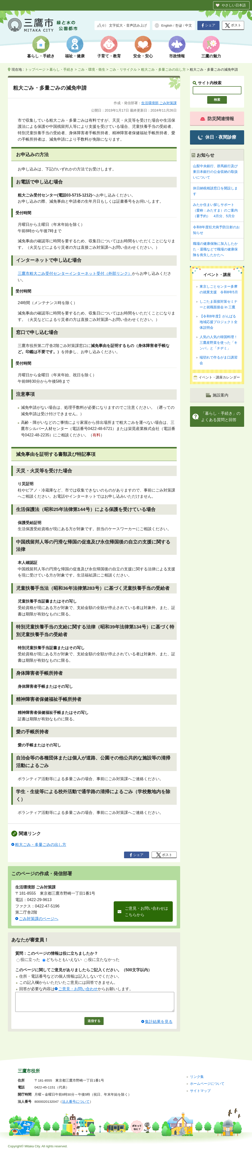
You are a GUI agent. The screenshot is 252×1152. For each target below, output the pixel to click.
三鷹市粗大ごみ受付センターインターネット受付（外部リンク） (75, 273)
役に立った (28, 959)
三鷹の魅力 (211, 56)
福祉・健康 (75, 56)
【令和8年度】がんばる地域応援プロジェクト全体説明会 (218, 321)
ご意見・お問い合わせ (78, 989)
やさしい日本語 (234, 5)
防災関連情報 (217, 118)
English (166, 25)
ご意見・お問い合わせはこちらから (146, 911)
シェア (208, 25)
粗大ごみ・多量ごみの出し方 (163, 69)
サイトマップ (200, 1091)
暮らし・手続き (41, 56)
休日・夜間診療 (217, 137)
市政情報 (177, 56)
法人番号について (76, 1101)
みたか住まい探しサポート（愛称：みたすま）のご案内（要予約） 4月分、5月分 (215, 210)
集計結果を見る (159, 1025)
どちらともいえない (62, 959)
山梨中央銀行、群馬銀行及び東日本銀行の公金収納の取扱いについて (215, 171)
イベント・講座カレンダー (219, 377)
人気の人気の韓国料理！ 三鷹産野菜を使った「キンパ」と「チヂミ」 (218, 342)
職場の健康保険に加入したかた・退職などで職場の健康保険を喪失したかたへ (215, 249)
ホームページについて (207, 1084)
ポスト (233, 25)
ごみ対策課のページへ (38, 919)
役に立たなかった (102, 959)
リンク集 (197, 1077)
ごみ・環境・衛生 (91, 69)
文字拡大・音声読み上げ (128, 25)
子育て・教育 (109, 56)
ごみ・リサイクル (123, 69)
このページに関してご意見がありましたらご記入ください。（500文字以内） (83, 970)
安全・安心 (143, 56)
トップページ (35, 69)
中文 (188, 25)
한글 (178, 25)
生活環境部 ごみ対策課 (159, 103)
